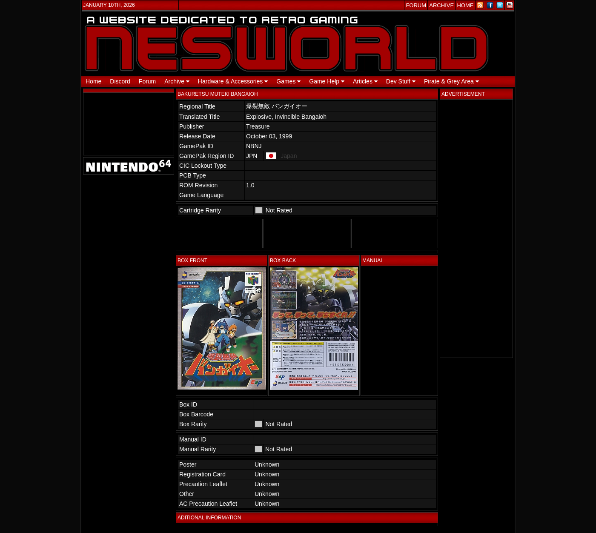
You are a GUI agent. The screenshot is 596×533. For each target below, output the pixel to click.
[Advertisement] (476, 228)
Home (93, 81)
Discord (120, 81)
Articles (365, 81)
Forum (147, 81)
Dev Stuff (400, 81)
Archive (176, 81)
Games (288, 81)
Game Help (326, 81)
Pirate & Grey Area (451, 81)
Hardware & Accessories (233, 81)
